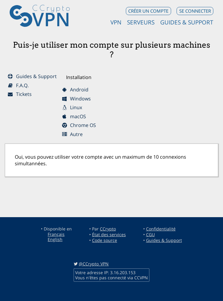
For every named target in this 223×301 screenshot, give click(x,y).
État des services (109, 234)
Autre (72, 134)
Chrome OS (79, 125)
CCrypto (108, 229)
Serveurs (141, 22)
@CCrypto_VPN (94, 264)
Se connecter (195, 11)
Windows (76, 98)
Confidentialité (161, 229)
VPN (51, 19)
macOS (74, 116)
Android (75, 89)
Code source (104, 240)
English (55, 239)
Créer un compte (148, 11)
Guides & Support (186, 22)
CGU (150, 234)
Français (56, 234)
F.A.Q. (18, 85)
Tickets (19, 94)
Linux (72, 107)
